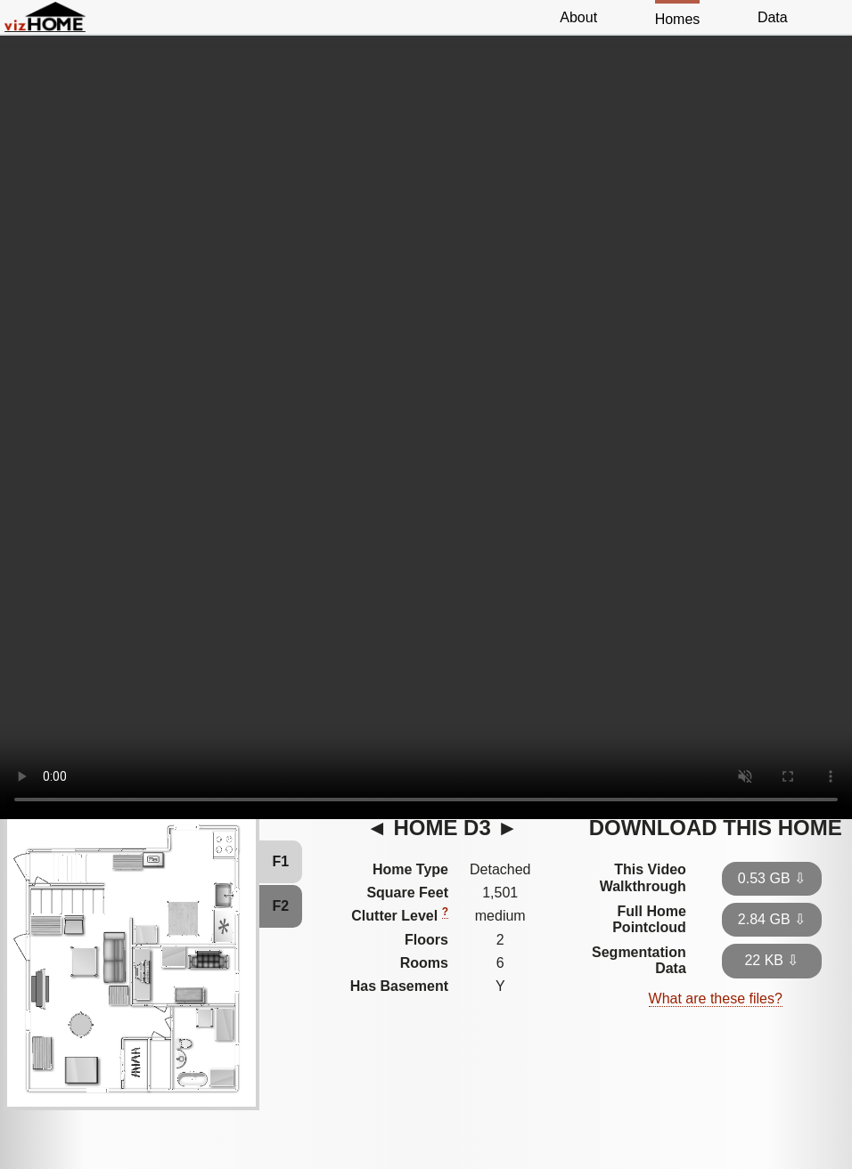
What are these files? (715, 998)
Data (773, 17)
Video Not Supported (426, 417)
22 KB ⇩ (771, 960)
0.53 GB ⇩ (772, 878)
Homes (677, 19)
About (578, 17)
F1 (280, 861)
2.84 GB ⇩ (772, 919)
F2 (280, 905)
